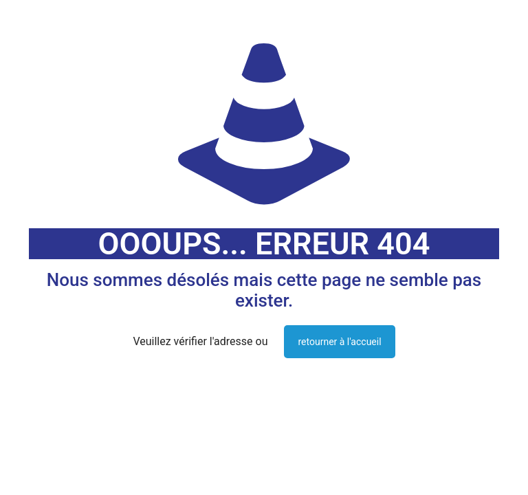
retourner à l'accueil (339, 341)
